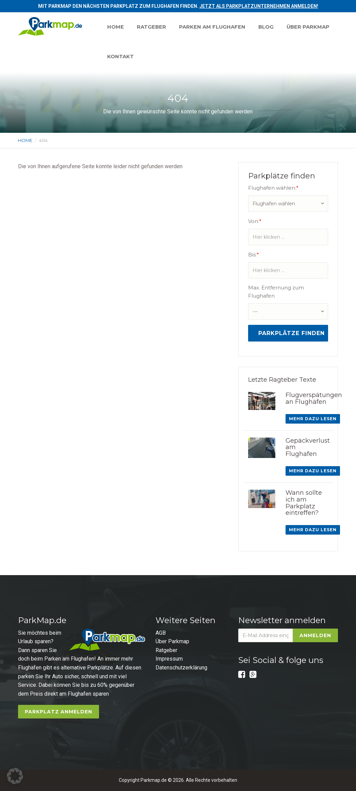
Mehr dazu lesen (313, 418)
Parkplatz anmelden (58, 712)
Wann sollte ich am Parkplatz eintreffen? (304, 503)
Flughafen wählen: (273, 188)
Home (116, 27)
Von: (254, 221)
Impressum (169, 658)
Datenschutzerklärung (181, 667)
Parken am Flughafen (214, 27)
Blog (268, 27)
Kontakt (177, 57)
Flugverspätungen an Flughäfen (314, 398)
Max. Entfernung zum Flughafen (276, 291)
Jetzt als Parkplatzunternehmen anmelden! (258, 6)
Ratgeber (152, 27)
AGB (161, 633)
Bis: (253, 254)
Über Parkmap (129, 57)
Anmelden (315, 635)
